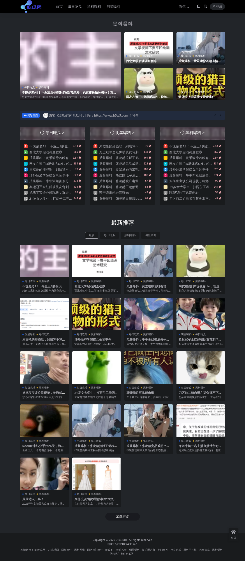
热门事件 (163, 549)
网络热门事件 (95, 549)
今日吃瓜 (176, 549)
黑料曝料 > (194, 132)
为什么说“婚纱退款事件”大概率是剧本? (95, 501)
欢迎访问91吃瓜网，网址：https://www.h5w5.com (92, 115)
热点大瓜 (204, 549)
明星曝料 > (124, 132)
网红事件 (66, 549)
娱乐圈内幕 (148, 549)
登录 (217, 6)
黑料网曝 (79, 549)
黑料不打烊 (190, 549)
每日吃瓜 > (54, 132)
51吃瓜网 (39, 549)
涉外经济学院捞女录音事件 (198, 96)
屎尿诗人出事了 (33, 499)
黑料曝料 (122, 23)
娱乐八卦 (121, 549)
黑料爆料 (217, 549)
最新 (92, 235)
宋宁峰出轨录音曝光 (114, 192)
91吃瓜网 (121, 540)
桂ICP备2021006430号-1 (122, 544)
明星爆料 (134, 549)
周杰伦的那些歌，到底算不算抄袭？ (55, 169)
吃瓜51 (109, 549)
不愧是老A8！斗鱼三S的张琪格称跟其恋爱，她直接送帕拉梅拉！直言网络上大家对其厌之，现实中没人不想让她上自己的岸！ (69, 94)
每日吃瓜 (29, 87)
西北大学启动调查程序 (142, 61)
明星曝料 (150, 235)
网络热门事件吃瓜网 (122, 554)
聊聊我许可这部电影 (184, 192)
